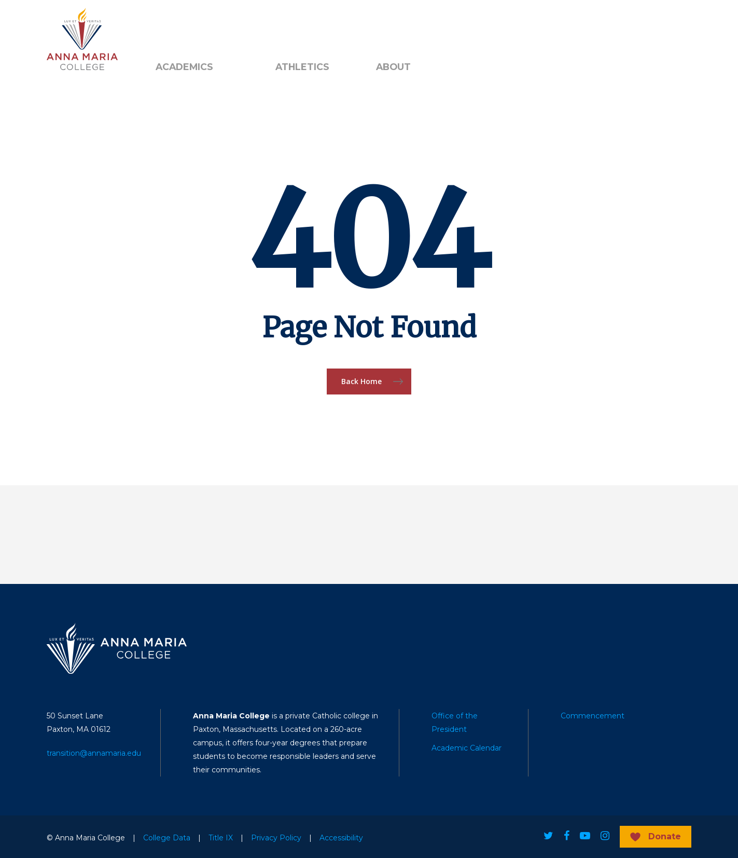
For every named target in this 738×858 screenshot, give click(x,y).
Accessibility (341, 837)
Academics (184, 67)
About (393, 67)
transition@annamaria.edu (94, 753)
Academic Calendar (466, 748)
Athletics (302, 67)
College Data (166, 837)
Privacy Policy (276, 837)
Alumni (168, 26)
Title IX (220, 837)
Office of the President (454, 722)
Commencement (592, 715)
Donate (664, 836)
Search (293, 26)
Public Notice (226, 26)
